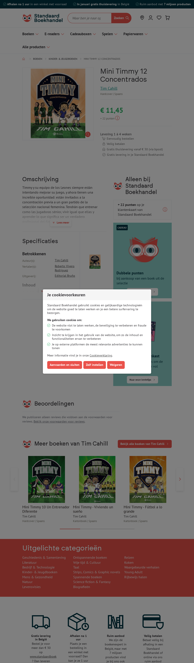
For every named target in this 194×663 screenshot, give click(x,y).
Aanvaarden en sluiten (64, 365)
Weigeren (116, 365)
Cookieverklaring (101, 355)
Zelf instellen (94, 365)
